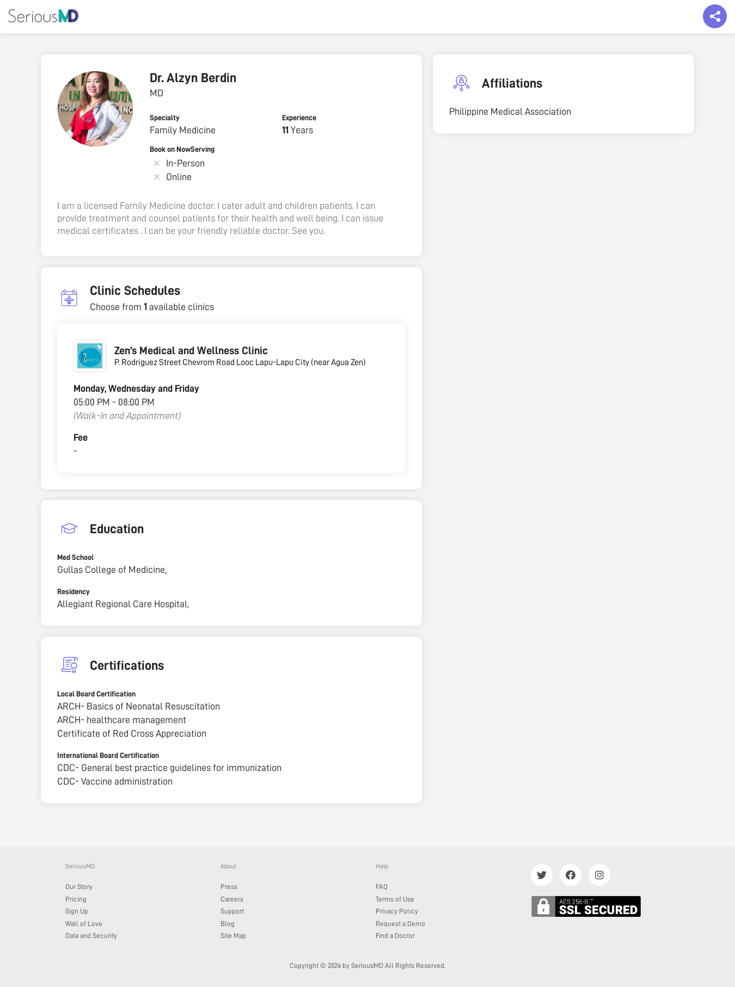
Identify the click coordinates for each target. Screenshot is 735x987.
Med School (75, 557)
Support (232, 911)
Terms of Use (395, 899)
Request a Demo (400, 923)
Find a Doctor (395, 935)
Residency (73, 591)
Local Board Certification (96, 694)
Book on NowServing (182, 149)
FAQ (382, 886)
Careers (231, 899)
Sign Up (76, 911)
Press (228, 886)
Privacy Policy (397, 911)
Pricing (76, 899)
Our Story (79, 886)
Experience (299, 117)
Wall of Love (83, 923)
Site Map (233, 935)
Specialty (165, 117)
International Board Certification (108, 755)
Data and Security (91, 935)
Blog (227, 923)
